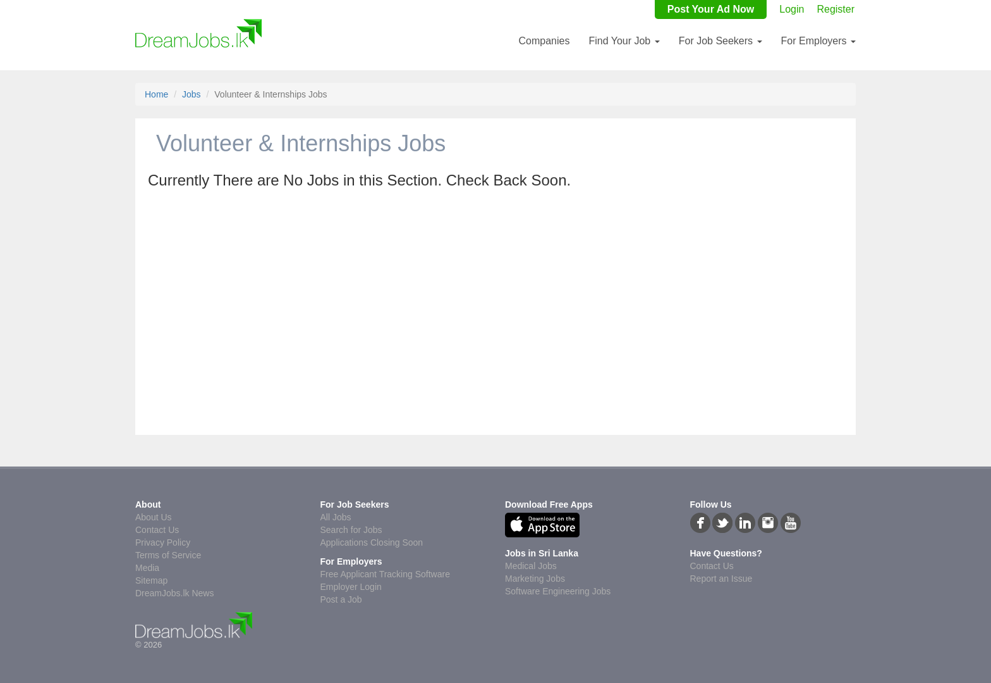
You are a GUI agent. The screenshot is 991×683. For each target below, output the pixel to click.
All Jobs (335, 517)
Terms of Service (168, 555)
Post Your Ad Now (710, 9)
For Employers (818, 40)
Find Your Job (623, 40)
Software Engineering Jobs (558, 591)
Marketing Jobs (535, 578)
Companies (543, 40)
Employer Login (351, 587)
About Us (153, 517)
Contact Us (157, 530)
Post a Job (341, 599)
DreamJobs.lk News (174, 593)
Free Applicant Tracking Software (385, 574)
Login (791, 9)
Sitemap (151, 580)
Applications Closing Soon (371, 542)
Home (156, 94)
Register (835, 9)
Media (147, 568)
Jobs (191, 94)
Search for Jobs (351, 530)
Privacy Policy (162, 542)
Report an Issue (721, 578)
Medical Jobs (531, 566)
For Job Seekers (720, 40)
